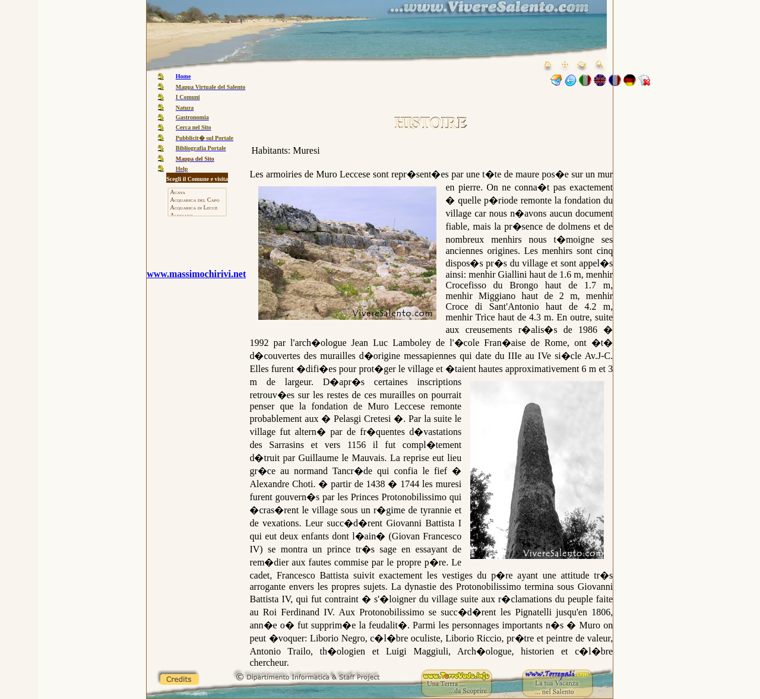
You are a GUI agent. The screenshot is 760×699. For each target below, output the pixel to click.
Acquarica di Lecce (197, 208)
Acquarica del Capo (197, 200)
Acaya (197, 192)
